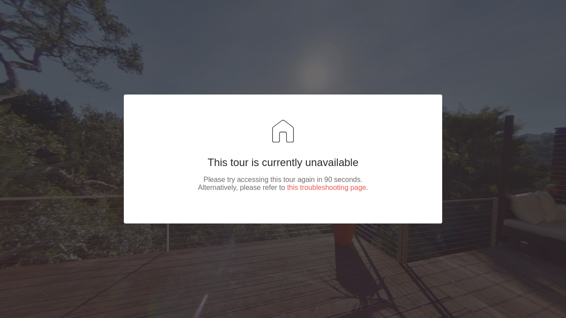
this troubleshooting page (326, 187)
